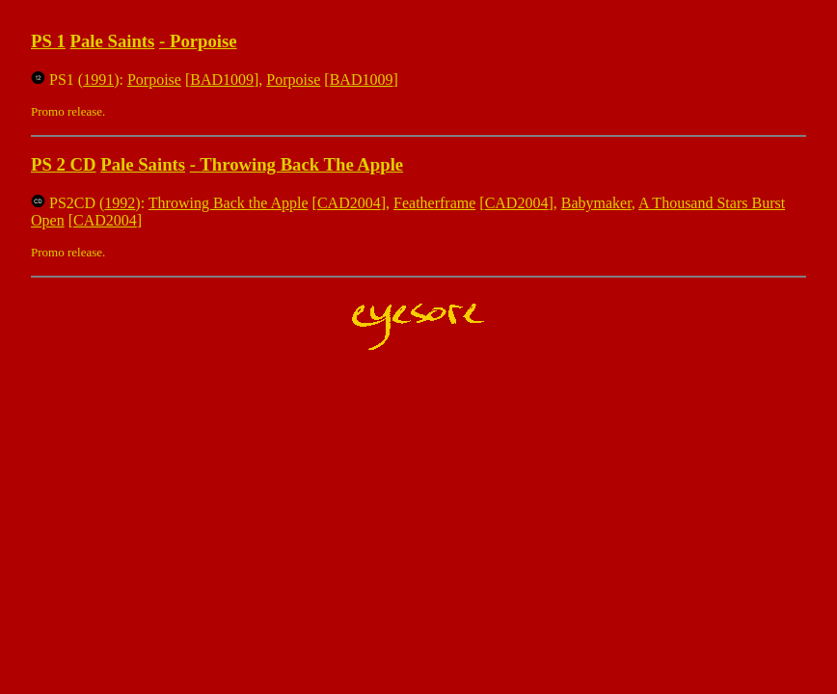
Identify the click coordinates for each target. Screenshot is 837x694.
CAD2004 (349, 203)
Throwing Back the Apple (228, 203)
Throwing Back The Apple (301, 164)
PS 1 (48, 41)
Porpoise (203, 41)
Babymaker (596, 203)
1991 (98, 79)
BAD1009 (222, 79)
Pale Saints (112, 41)
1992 (119, 203)
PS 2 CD (63, 164)
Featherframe (434, 203)
